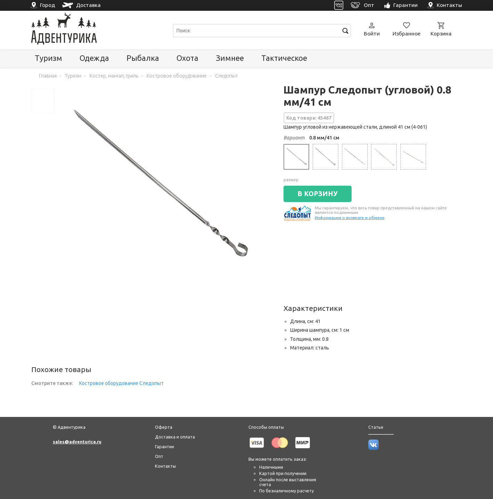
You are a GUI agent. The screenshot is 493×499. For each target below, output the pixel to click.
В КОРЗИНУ (317, 194)
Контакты (165, 466)
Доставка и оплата (175, 436)
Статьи (375, 427)
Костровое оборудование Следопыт (121, 383)
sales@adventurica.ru (77, 441)
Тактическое (284, 58)
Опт (159, 456)
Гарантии (164, 446)
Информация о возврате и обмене (350, 217)
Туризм (48, 58)
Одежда (94, 58)
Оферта (163, 427)
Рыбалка (142, 58)
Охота (187, 58)
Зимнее (230, 58)
